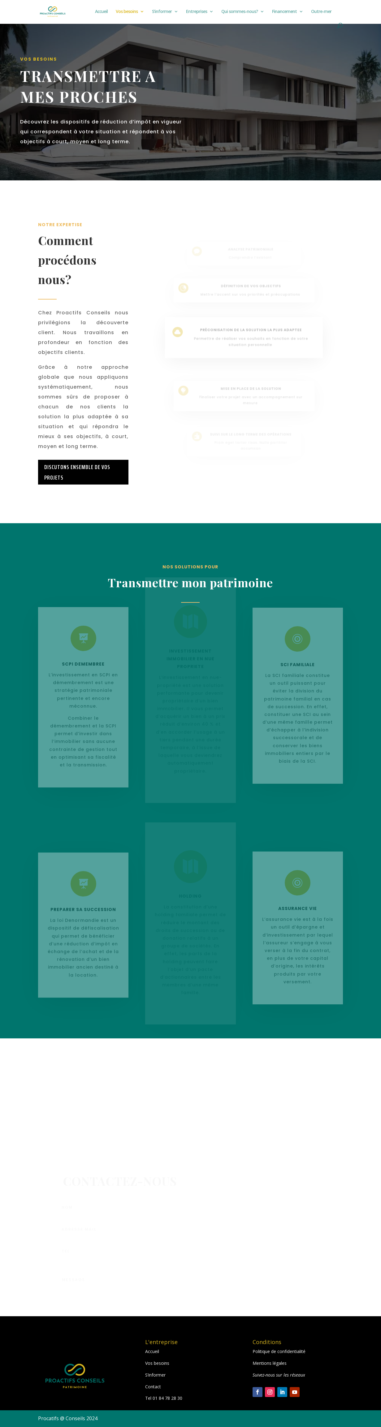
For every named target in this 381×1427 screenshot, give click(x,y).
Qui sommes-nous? (239, 11)
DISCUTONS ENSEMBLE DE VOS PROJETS (77, 472)
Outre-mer (321, 11)
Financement (284, 11)
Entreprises (196, 11)
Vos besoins (127, 11)
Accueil (101, 11)
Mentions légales (270, 1363)
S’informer (162, 11)
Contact (153, 1387)
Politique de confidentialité (279, 1351)
